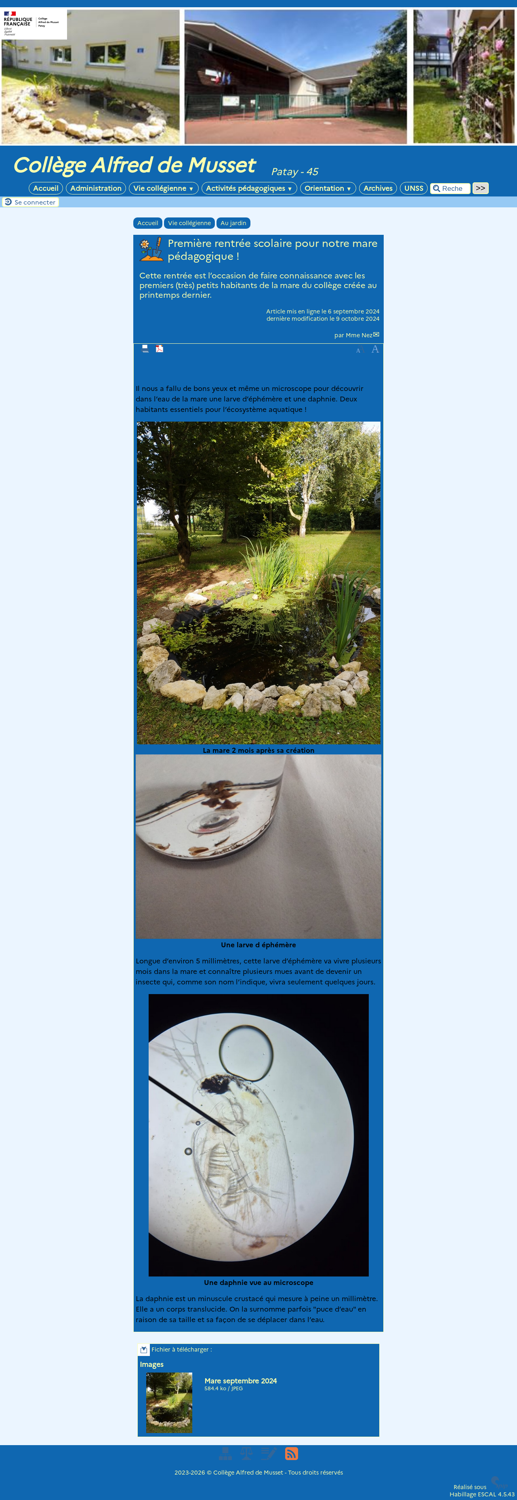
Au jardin (233, 223)
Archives (378, 188)
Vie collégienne (163, 188)
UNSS (413, 188)
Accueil (46, 188)
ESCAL (487, 1494)
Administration (96, 188)
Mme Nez (359, 335)
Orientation (328, 188)
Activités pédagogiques (249, 188)
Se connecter (35, 202)
